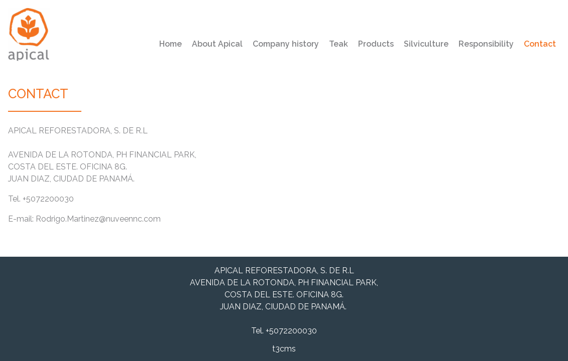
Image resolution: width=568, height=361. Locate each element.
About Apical (217, 44)
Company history (286, 44)
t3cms (284, 348)
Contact (540, 44)
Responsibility (486, 44)
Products (376, 44)
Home (170, 44)
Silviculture (426, 44)
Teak (338, 44)
